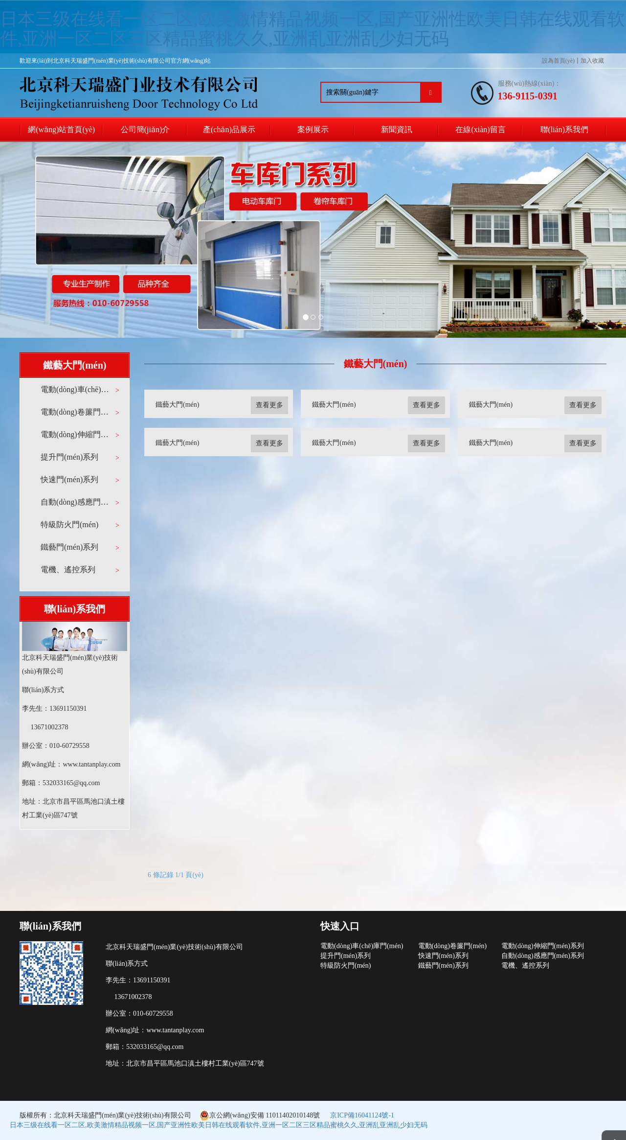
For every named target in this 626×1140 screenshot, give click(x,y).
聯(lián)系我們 (564, 129)
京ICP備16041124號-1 (362, 1115)
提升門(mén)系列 (69, 457)
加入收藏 (592, 61)
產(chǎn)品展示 (229, 129)
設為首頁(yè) (558, 61)
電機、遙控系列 (525, 965)
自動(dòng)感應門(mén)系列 (76, 502)
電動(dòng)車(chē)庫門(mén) (76, 389)
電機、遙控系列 (68, 569)
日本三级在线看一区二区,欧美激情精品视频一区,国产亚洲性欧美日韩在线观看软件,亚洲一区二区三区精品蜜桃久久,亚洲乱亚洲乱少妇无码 (312, 28)
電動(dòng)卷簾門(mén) (76, 412)
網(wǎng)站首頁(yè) (61, 129)
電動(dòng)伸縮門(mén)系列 (76, 434)
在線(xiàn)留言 (480, 129)
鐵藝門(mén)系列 (69, 547)
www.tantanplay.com (91, 764)
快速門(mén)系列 (69, 479)
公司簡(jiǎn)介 (145, 129)
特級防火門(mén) (69, 524)
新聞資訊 (396, 129)
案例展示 (313, 129)
